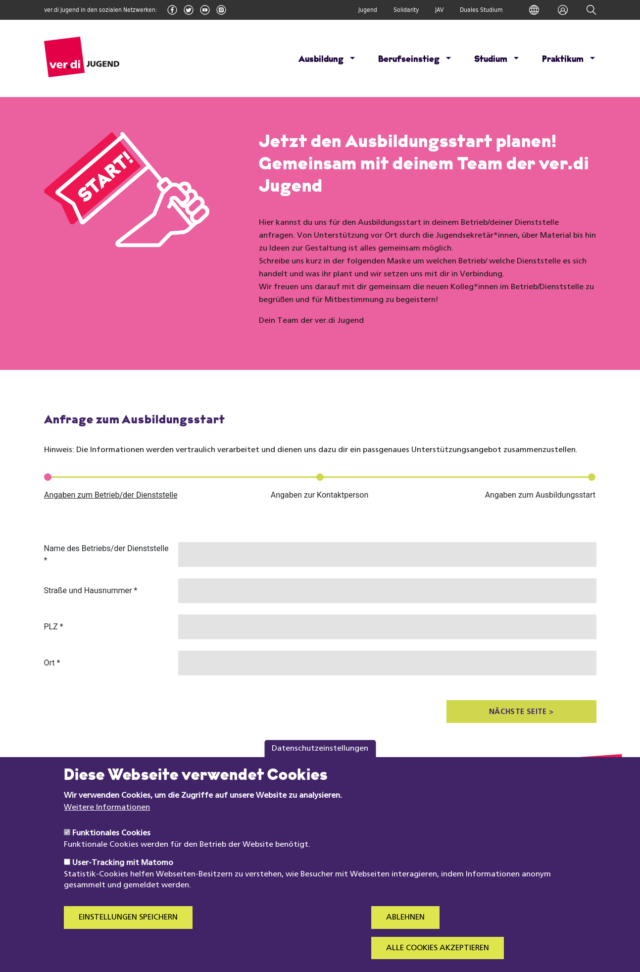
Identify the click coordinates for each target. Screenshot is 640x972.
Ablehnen (405, 928)
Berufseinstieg (409, 59)
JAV (439, 10)
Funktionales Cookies (111, 844)
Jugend (367, 10)
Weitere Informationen (107, 818)
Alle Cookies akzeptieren (437, 958)
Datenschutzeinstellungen (320, 759)
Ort (52, 662)
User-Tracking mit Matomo (122, 873)
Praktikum (563, 59)
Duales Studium (481, 10)
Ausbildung (321, 59)
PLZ (53, 626)
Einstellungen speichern (128, 928)
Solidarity (406, 10)
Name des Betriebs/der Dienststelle (106, 554)
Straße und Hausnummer (91, 590)
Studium (490, 59)
